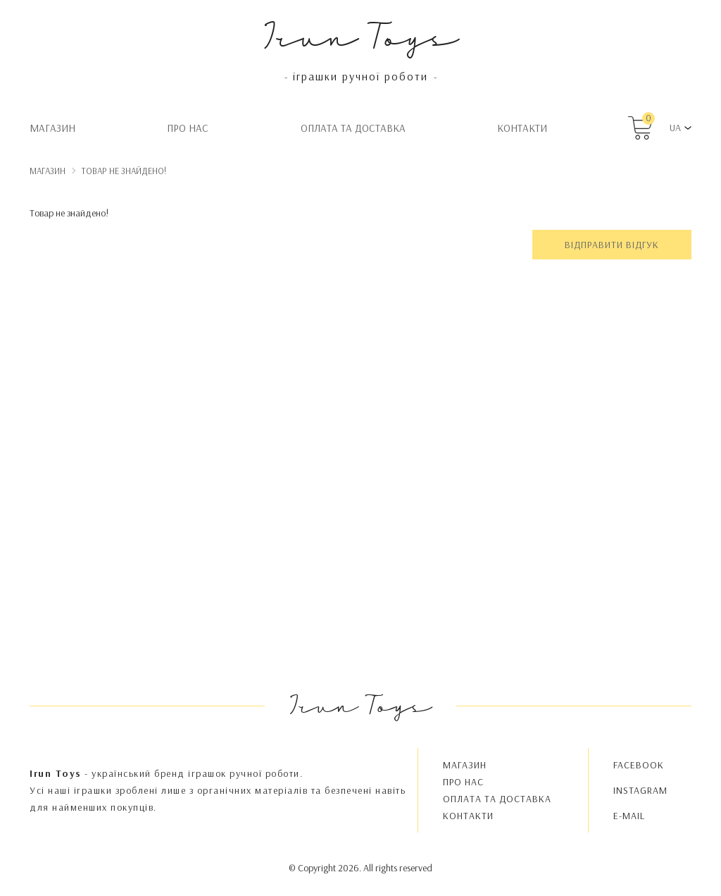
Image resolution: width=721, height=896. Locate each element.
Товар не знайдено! (124, 170)
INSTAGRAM (640, 790)
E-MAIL (629, 815)
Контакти (522, 128)
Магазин (52, 128)
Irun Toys (360, 35)
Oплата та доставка (353, 128)
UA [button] (675, 127)
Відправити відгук (612, 244)
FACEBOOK (638, 765)
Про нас (187, 128)
